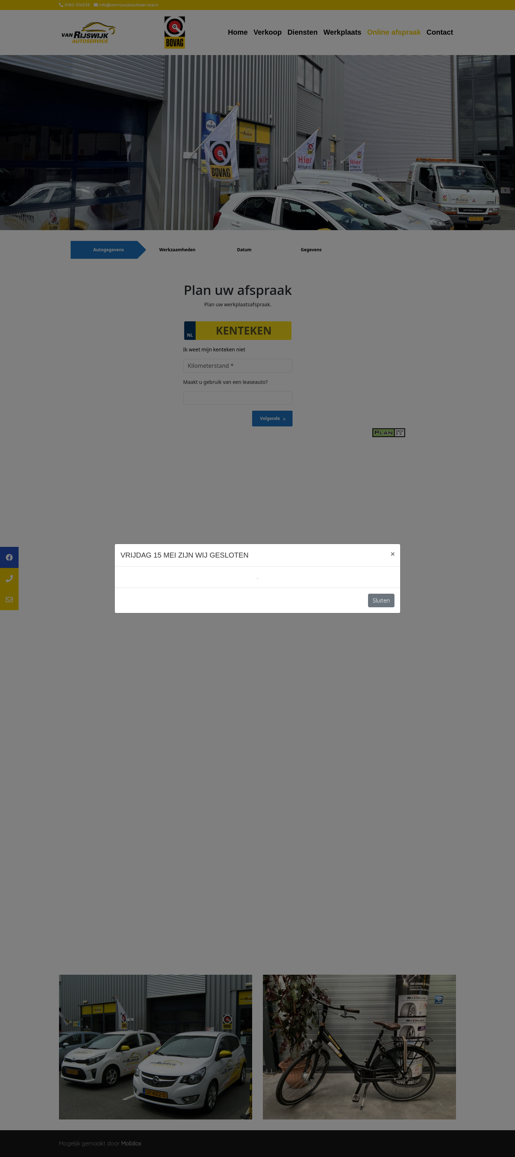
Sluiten (381, 600)
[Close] (392, 554)
